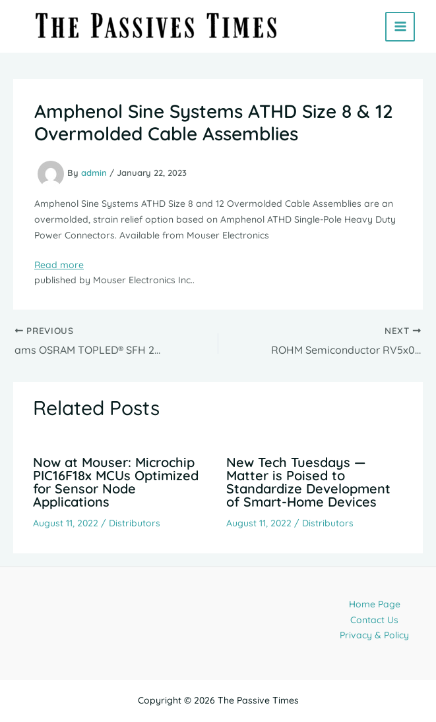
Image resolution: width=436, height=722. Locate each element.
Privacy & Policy (374, 635)
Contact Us (374, 620)
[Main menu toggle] (400, 27)
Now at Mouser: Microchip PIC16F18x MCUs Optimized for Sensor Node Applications (116, 482)
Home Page (374, 604)
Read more (59, 265)
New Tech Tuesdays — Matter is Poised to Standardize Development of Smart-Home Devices (308, 482)
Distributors (134, 523)
